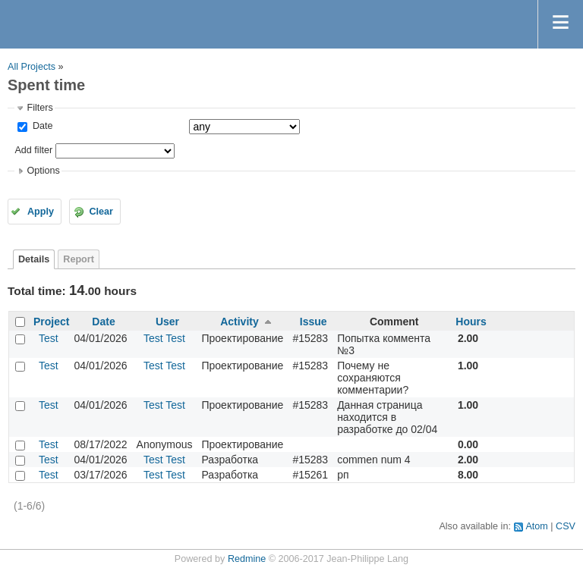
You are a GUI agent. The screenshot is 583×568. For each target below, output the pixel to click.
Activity (239, 321)
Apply (40, 211)
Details (33, 259)
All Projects (31, 66)
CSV (565, 526)
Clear (101, 211)
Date (41, 126)
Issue (313, 321)
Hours (470, 321)
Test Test (164, 338)
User (167, 321)
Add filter (33, 150)
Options (43, 170)
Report (78, 259)
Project (51, 321)
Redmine (247, 559)
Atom (536, 526)
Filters (39, 107)
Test (48, 338)
